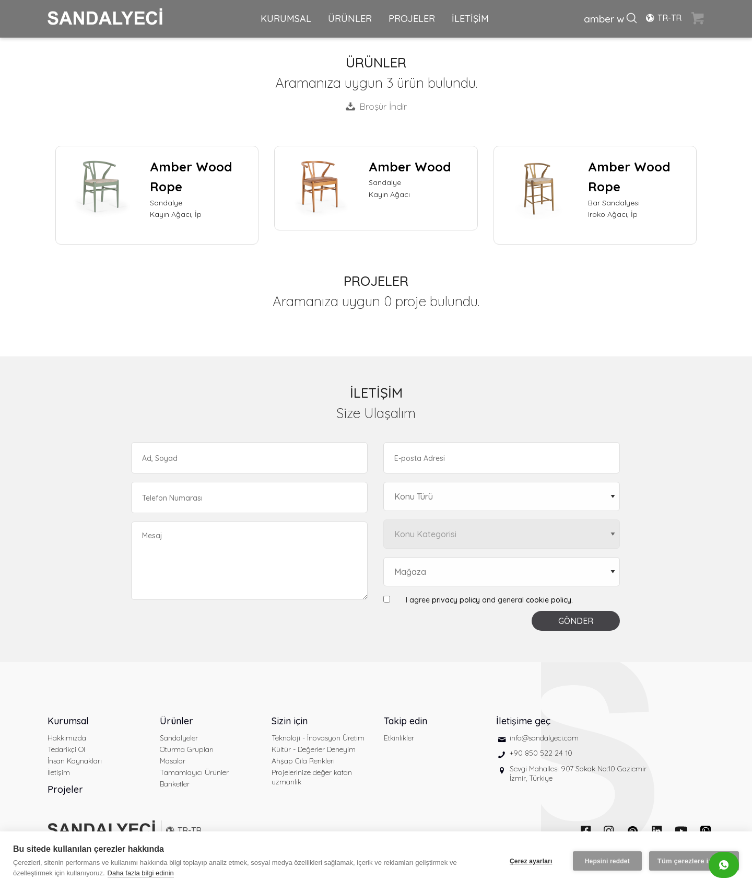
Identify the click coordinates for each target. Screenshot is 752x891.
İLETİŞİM (470, 19)
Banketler (175, 784)
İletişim (59, 772)
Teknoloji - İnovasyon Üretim (318, 738)
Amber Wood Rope (191, 176)
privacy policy (456, 600)
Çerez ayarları (531, 861)
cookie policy (548, 600)
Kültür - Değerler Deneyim (314, 749)
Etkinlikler (399, 738)
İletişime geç (523, 721)
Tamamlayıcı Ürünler (194, 772)
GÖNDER (575, 621)
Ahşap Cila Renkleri (303, 761)
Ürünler (176, 721)
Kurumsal (68, 721)
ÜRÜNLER (350, 19)
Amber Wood (410, 167)
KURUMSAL (286, 19)
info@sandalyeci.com (544, 738)
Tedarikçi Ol (66, 749)
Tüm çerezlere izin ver (694, 861)
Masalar (172, 761)
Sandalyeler (179, 738)
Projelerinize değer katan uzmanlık (312, 777)
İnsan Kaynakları (75, 761)
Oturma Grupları (187, 749)
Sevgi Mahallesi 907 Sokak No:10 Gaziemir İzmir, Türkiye (578, 773)
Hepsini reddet (607, 861)
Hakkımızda (67, 738)
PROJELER (412, 19)
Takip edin (405, 721)
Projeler (65, 789)
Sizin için (290, 721)
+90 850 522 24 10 (541, 753)
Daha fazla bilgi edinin (141, 873)
